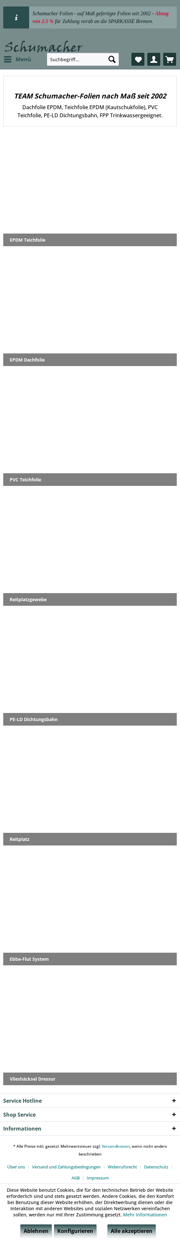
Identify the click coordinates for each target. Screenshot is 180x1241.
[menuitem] (17, 59)
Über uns (16, 1167)
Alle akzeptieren (131, 1231)
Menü (17, 58)
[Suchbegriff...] (83, 59)
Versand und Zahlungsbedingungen (66, 1167)
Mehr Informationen (145, 1215)
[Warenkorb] (169, 59)
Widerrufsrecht (122, 1167)
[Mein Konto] (153, 59)
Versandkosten (116, 1146)
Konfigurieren (75, 1231)
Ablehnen (36, 1231)
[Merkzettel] (137, 59)
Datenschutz (156, 1167)
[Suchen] (112, 59)
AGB (76, 1178)
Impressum (98, 1178)
